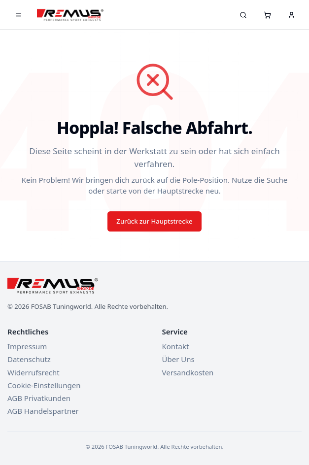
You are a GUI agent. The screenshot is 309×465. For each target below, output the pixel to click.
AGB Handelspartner (43, 411)
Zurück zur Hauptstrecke (154, 221)
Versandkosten (188, 372)
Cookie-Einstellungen (44, 385)
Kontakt (175, 346)
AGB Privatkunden (38, 398)
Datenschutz (29, 359)
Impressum (27, 346)
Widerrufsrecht (33, 372)
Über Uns (178, 359)
